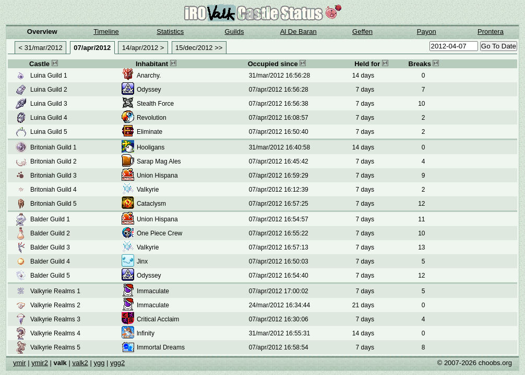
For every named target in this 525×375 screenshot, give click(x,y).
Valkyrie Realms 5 (55, 347)
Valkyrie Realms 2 (55, 305)
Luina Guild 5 (48, 131)
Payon (426, 31)
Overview (42, 31)
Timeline (106, 31)
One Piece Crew (159, 233)
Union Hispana (157, 175)
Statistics (170, 31)
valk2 (80, 363)
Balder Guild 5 (50, 275)
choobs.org (495, 363)
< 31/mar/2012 (41, 48)
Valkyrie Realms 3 (55, 319)
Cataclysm (151, 203)
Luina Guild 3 (48, 103)
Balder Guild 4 (50, 261)
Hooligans (150, 147)
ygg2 (117, 363)
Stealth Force (155, 103)
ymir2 (39, 363)
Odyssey (149, 89)
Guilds (234, 31)
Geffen (362, 31)
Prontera (491, 31)
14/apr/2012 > (143, 48)
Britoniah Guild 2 (53, 161)
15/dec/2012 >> (198, 48)
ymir (19, 363)
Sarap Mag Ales (159, 161)
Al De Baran (298, 31)
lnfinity (145, 333)
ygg (98, 363)
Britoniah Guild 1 (53, 147)
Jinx (142, 261)
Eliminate (149, 131)
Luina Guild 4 (48, 117)
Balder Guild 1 (50, 219)
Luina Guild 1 (48, 75)
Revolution (151, 117)
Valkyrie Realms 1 (55, 291)
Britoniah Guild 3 (53, 175)
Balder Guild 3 (50, 247)
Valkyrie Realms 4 (55, 333)
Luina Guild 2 (48, 89)
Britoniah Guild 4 (53, 189)
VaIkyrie (148, 189)
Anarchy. (149, 75)
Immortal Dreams (161, 347)
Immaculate (153, 291)
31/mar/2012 (266, 75)
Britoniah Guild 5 (53, 203)
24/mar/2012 (266, 305)
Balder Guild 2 (50, 233)
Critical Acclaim (158, 319)
